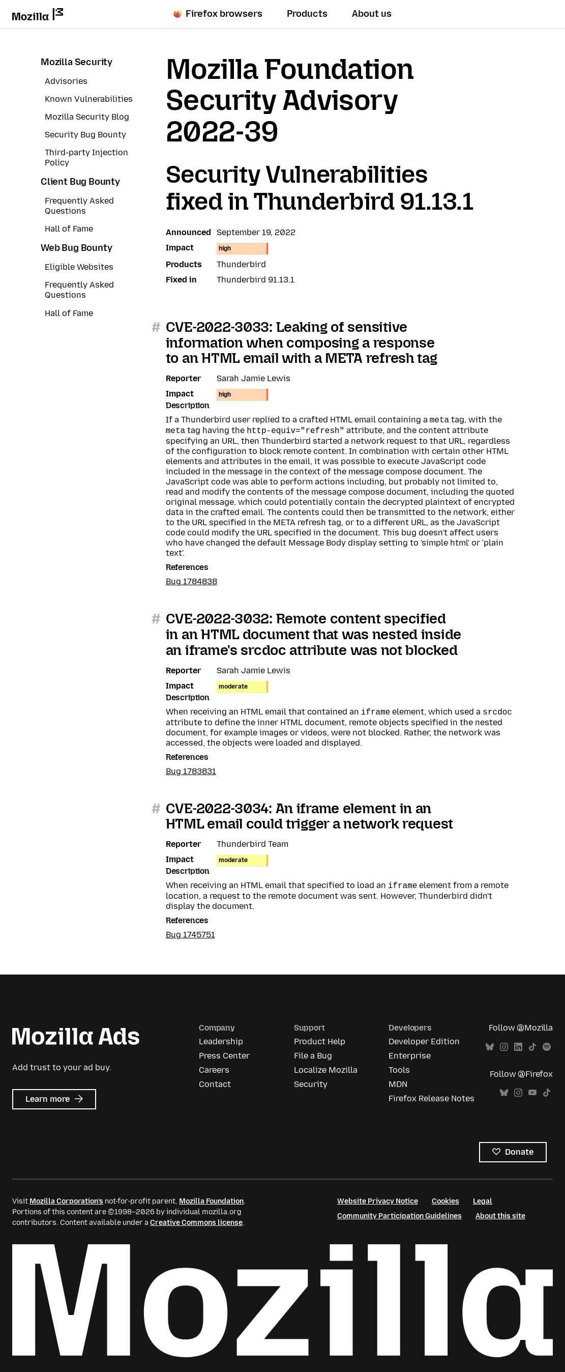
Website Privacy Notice (377, 1201)
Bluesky (490, 1047)
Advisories (66, 81)
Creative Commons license (196, 1222)
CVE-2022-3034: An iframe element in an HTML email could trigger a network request (309, 816)
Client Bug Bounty (80, 181)
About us (372, 13)
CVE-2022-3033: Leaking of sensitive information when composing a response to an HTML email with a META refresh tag (301, 343)
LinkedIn (518, 1047)
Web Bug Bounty (76, 247)
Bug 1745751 (190, 934)
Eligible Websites (79, 267)
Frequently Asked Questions (79, 206)
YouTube (532, 1093)
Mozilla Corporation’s (66, 1201)
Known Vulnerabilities (89, 99)
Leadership (221, 1041)
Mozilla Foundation (211, 1201)
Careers (214, 1070)
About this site (500, 1216)
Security (311, 1084)
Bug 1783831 (191, 771)
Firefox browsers (217, 13)
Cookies (445, 1201)
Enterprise (410, 1056)
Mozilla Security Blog (87, 117)
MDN (398, 1084)
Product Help (319, 1041)
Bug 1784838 (191, 581)
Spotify (547, 1047)
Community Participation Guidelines (399, 1216)
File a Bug (313, 1056)
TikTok (532, 1047)
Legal (482, 1201)
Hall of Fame (69, 229)
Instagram (504, 1047)
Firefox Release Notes (431, 1098)
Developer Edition (424, 1041)
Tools (399, 1070)
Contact (215, 1084)
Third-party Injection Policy (86, 157)
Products (307, 13)
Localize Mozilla (326, 1070)
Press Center (224, 1056)
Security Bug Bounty (85, 134)
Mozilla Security (76, 62)
